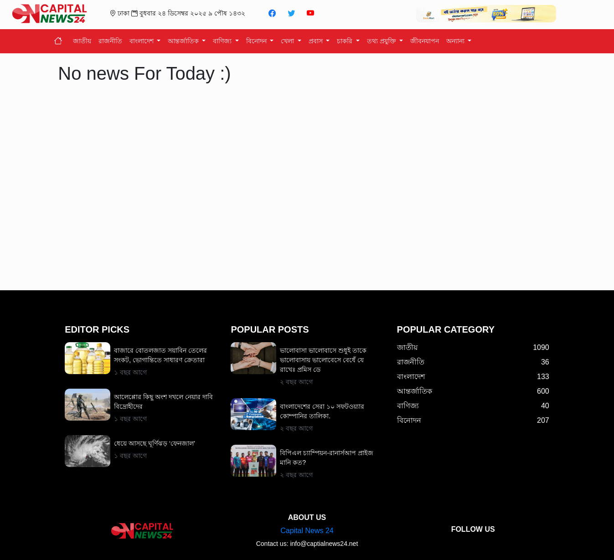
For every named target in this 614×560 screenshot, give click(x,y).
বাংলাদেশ (142, 41)
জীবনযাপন (424, 41)
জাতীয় (82, 41)
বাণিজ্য (223, 41)
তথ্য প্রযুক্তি (382, 41)
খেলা (288, 41)
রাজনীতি (110, 41)
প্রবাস (317, 41)
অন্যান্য (456, 41)
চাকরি (345, 41)
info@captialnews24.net (324, 543)
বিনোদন (257, 41)
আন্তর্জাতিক (184, 41)
